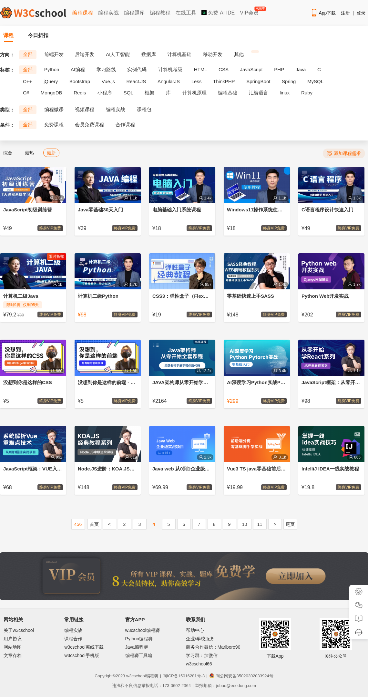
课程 (8, 35)
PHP (279, 69)
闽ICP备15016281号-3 (184, 675)
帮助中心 (195, 630)
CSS (224, 69)
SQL (128, 92)
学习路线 (106, 69)
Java (301, 69)
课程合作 (73, 638)
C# (26, 92)
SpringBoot (258, 81)
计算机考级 (170, 69)
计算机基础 (179, 54)
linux (285, 92)
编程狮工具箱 (138, 655)
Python (51, 69)
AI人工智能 (118, 54)
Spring (289, 81)
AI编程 (78, 69)
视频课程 (84, 109)
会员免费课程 (89, 124)
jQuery (51, 81)
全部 (28, 54)
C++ (27, 81)
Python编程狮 (139, 638)
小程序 (104, 92)
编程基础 (227, 92)
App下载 (323, 12)
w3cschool (136, 675)
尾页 (290, 524)
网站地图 (13, 647)
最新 (51, 152)
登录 (360, 12)
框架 (149, 92)
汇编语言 (258, 92)
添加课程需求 (344, 153)
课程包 (144, 109)
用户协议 (13, 638)
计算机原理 (194, 92)
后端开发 (84, 54)
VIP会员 (250, 11)
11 (259, 524)
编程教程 (160, 12)
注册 (345, 12)
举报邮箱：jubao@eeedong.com (225, 685)
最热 (29, 152)
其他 (239, 54)
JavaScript (251, 69)
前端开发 (54, 54)
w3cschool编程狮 (142, 630)
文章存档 (13, 655)
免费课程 (54, 124)
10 (244, 524)
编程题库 (134, 12)
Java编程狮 (136, 647)
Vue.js (108, 81)
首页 (94, 524)
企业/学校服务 (200, 638)
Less (196, 81)
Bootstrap (79, 81)
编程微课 (54, 109)
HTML (200, 69)
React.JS (136, 81)
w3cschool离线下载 (83, 647)
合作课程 (125, 124)
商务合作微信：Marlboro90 (213, 647)
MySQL (315, 81)
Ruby (306, 92)
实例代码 (137, 69)
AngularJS (169, 81)
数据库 (148, 54)
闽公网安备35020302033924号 (241, 675)
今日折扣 (38, 35)
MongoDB (51, 92)
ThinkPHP (224, 81)
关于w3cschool (19, 630)
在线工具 (186, 12)
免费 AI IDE (218, 12)
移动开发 (212, 54)
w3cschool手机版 (81, 655)
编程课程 (82, 12)
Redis (80, 92)
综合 (7, 152)
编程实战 (108, 12)
